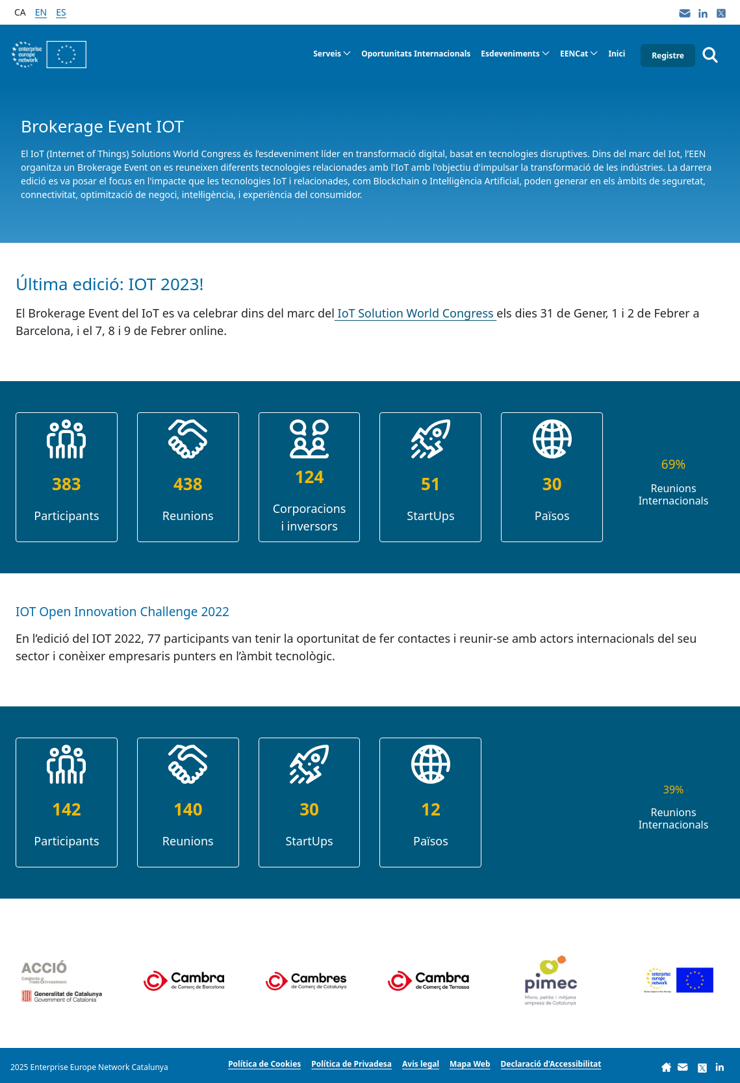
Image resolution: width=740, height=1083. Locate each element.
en (41, 12)
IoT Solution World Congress (417, 313)
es (61, 12)
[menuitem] (332, 54)
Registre (668, 55)
